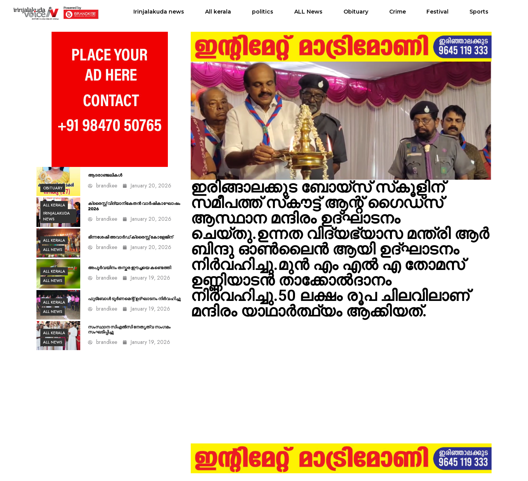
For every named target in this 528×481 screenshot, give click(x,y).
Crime (397, 11)
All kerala (218, 11)
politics (262, 11)
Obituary (355, 11)
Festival (437, 11)
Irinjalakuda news (158, 11)
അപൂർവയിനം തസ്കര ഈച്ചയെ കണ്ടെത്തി (129, 267)
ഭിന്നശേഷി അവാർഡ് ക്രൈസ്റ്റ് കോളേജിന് (130, 237)
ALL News (308, 11)
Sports (478, 11)
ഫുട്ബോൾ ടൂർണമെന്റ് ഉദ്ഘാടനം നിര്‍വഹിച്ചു (134, 298)
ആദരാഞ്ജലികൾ (105, 175)
